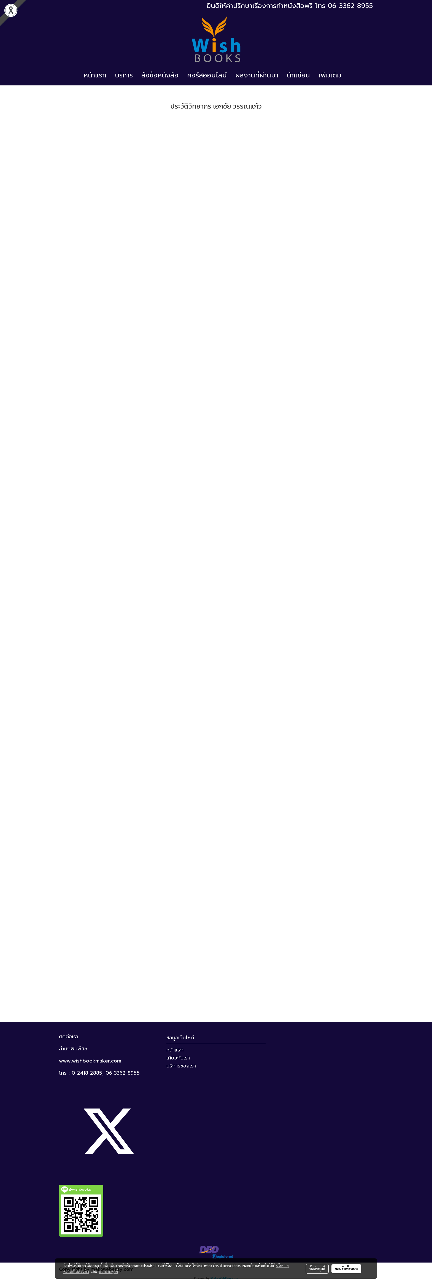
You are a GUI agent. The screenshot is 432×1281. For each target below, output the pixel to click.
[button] (350, 75)
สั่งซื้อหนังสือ (160, 75)
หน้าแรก (95, 75)
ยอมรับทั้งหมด (346, 1268)
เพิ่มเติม (329, 75)
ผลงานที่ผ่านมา (256, 75)
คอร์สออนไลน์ (207, 75)
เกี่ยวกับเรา (178, 1058)
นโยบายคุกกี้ (108, 1271)
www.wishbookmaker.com (90, 1061)
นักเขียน (298, 75)
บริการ (124, 75)
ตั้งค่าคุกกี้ (317, 1268)
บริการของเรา (181, 1066)
